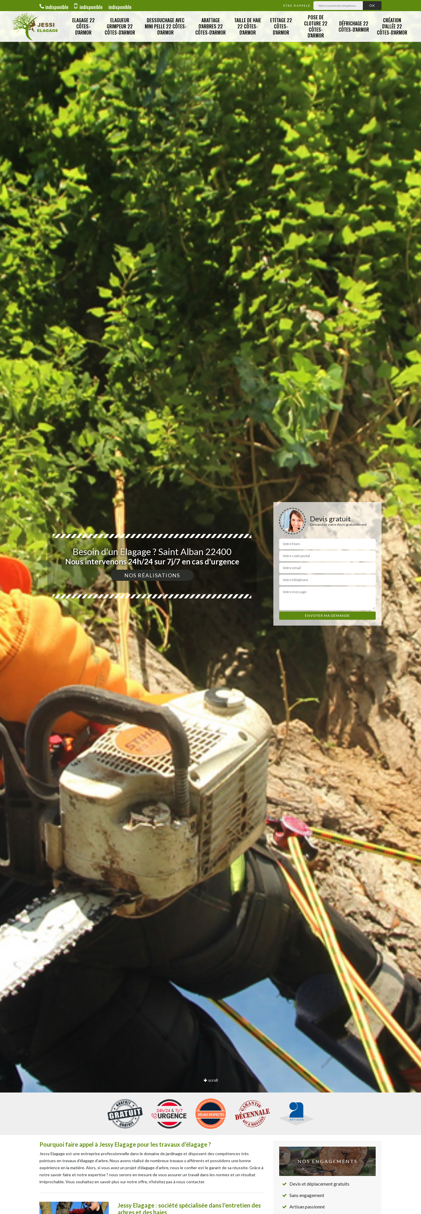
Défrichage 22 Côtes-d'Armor (354, 26)
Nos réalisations (152, 575)
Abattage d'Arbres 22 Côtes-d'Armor (210, 26)
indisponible (53, 7)
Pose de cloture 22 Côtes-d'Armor (315, 26)
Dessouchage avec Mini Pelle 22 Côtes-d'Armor (166, 26)
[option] (210, 607)
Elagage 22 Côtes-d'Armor (83, 26)
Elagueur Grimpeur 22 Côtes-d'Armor (120, 26)
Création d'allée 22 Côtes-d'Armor (392, 26)
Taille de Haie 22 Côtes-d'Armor (247, 26)
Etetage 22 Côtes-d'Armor (281, 26)
